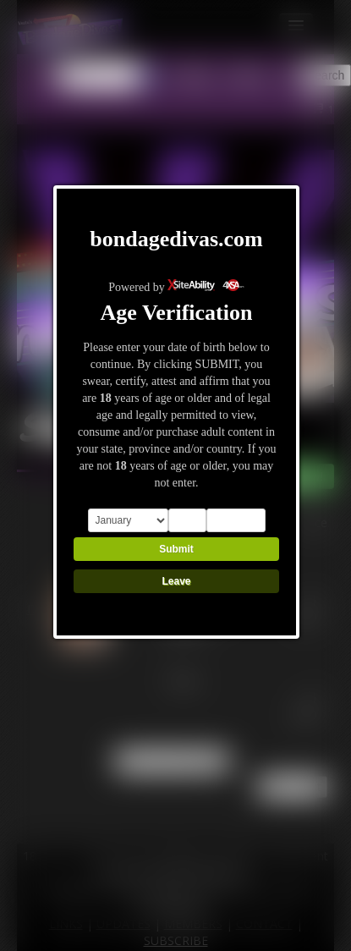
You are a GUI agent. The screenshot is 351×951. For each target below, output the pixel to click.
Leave (176, 581)
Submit (176, 549)
